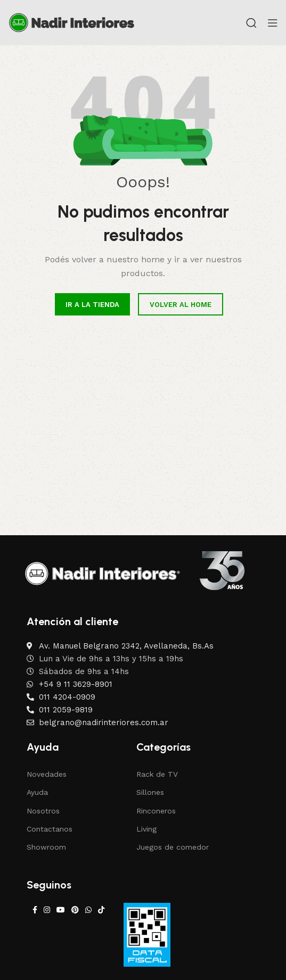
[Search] (251, 23)
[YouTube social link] (60, 910)
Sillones (150, 792)
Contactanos (49, 829)
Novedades (47, 774)
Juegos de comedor (172, 847)
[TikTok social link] (101, 910)
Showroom (46, 847)
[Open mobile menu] (272, 23)
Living (146, 829)
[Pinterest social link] (75, 910)
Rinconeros (156, 811)
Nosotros (43, 811)
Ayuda (37, 792)
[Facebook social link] (34, 910)
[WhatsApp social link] (88, 910)
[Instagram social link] (46, 910)
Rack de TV (157, 774)
